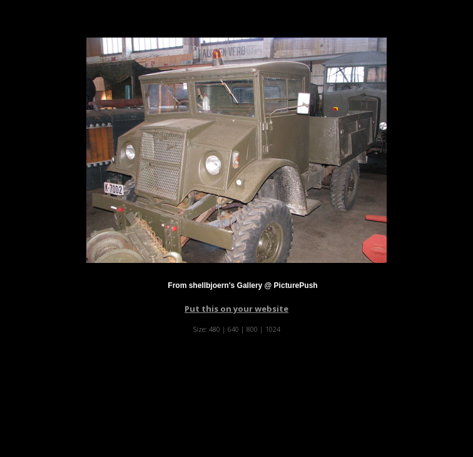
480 (214, 329)
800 (252, 329)
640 (233, 329)
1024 (272, 329)
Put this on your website (236, 308)
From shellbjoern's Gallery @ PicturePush (242, 285)
